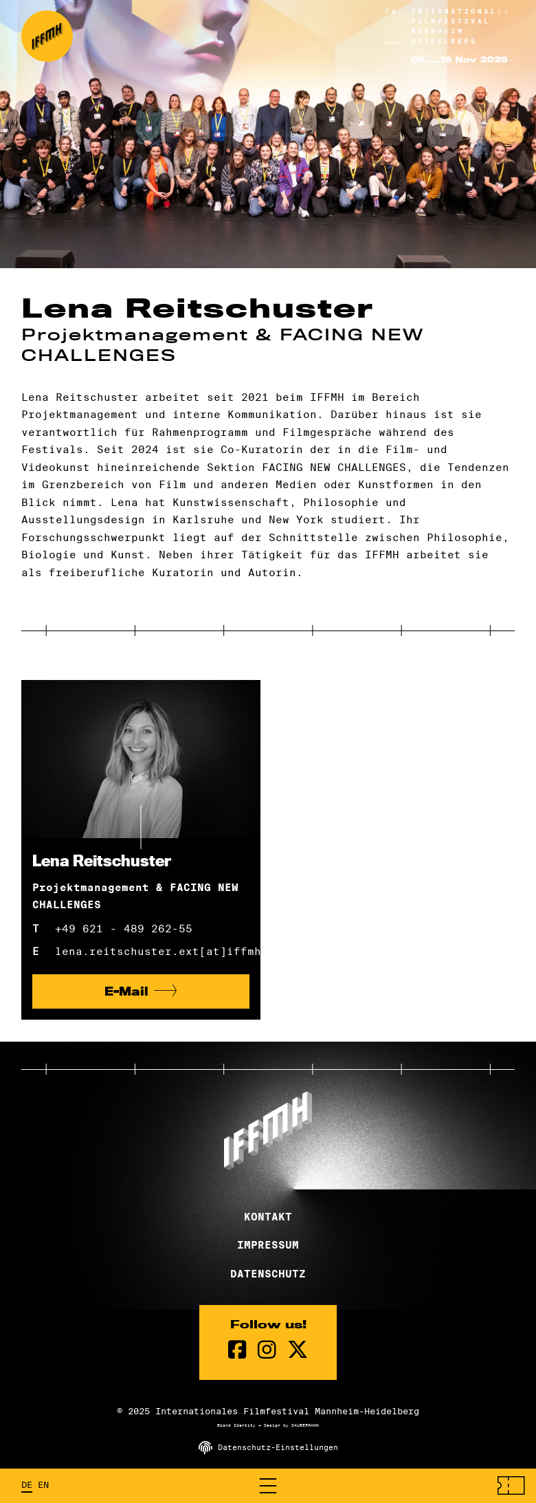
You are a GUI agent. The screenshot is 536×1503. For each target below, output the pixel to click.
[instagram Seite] (267, 1350)
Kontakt (268, 1217)
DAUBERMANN (305, 1425)
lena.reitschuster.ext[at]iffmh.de (152, 951)
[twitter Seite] (297, 1350)
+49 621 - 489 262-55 (123, 928)
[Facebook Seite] (237, 1350)
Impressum (268, 1245)
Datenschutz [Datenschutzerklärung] (268, 1274)
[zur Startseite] (47, 36)
